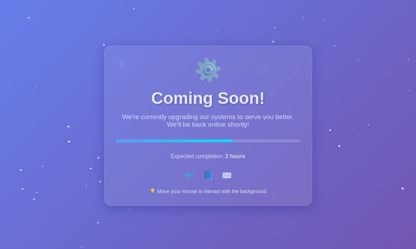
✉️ (227, 177)
